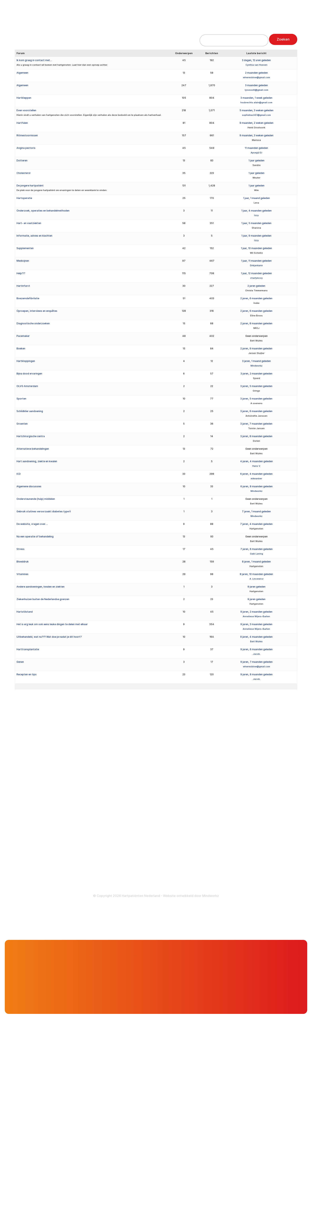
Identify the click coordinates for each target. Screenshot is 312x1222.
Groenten (22, 423)
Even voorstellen (26, 110)
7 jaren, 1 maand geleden (256, 511)
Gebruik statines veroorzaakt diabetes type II (44, 511)
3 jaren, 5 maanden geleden (256, 386)
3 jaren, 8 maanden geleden (256, 436)
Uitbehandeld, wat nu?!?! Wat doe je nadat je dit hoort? (49, 636)
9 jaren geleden (256, 586)
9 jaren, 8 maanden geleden (256, 674)
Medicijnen (23, 260)
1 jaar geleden (256, 160)
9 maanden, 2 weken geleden (256, 122)
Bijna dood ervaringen (29, 373)
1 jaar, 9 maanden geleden (256, 235)
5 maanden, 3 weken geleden (256, 110)
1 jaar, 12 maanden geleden (256, 273)
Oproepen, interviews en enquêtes (37, 310)
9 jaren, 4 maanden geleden (256, 636)
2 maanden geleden (256, 72)
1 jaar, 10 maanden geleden (256, 248)
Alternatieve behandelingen (33, 448)
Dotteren (22, 160)
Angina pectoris (26, 147)
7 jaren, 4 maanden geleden (256, 523)
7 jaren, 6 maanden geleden (256, 549)
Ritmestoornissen (27, 135)
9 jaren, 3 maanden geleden (256, 624)
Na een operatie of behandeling (35, 536)
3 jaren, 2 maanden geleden (256, 373)
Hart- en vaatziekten (29, 223)
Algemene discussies (29, 486)
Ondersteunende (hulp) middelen (36, 498)
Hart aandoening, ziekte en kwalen (37, 461)
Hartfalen (22, 122)
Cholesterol (23, 173)
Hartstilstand (25, 611)
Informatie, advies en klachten (34, 235)
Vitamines (22, 574)
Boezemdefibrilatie (28, 298)
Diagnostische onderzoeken (33, 323)
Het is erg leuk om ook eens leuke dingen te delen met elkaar (52, 624)
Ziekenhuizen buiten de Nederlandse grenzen (43, 599)
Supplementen (25, 248)
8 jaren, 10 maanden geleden (256, 574)
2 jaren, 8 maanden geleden (256, 323)
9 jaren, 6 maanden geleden (256, 649)
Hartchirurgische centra (31, 436)
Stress (20, 549)
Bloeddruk (23, 561)
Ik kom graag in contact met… (34, 60)
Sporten (21, 398)
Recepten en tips (27, 674)
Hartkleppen (24, 97)
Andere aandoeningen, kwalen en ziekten (40, 586)
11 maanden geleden (256, 147)
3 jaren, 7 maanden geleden (256, 423)
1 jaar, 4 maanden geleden (256, 210)
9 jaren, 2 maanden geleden (256, 611)
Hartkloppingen (26, 361)
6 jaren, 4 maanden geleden (256, 473)
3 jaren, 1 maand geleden (256, 361)
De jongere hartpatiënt (30, 185)
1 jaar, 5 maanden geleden (256, 223)
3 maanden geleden (256, 85)
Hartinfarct (23, 285)
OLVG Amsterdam (27, 386)
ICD (19, 473)
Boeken (21, 348)
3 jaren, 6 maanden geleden (256, 411)
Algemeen (22, 72)
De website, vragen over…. (32, 523)
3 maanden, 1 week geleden (256, 97)
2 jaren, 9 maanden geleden (256, 348)
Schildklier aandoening (30, 411)
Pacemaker (23, 335)
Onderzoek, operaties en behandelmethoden (43, 210)
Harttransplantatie (28, 649)
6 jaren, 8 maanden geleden (256, 486)
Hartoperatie (24, 198)
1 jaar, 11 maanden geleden (256, 260)
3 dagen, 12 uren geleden (256, 60)
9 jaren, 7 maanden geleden (256, 661)
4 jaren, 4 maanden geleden (256, 461)
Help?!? (21, 273)
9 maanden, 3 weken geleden (256, 135)
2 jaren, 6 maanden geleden (256, 298)
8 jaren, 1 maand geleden (256, 561)
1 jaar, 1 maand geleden (256, 198)
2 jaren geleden (256, 285)
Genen (20, 661)
